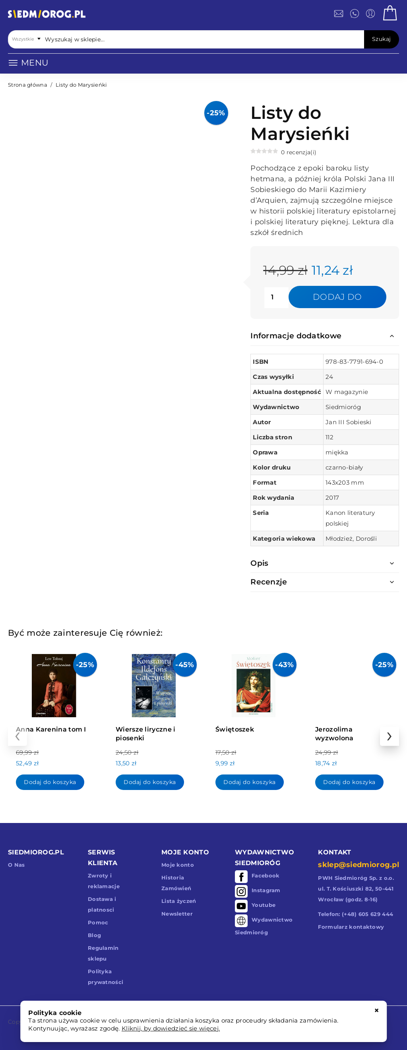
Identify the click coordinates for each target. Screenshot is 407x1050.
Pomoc (98, 922)
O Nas (16, 865)
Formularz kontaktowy (351, 927)
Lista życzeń (178, 901)
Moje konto (177, 865)
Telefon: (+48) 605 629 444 (355, 914)
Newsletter (177, 913)
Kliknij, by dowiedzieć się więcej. (171, 1028)
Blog (94, 935)
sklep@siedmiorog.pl (358, 864)
